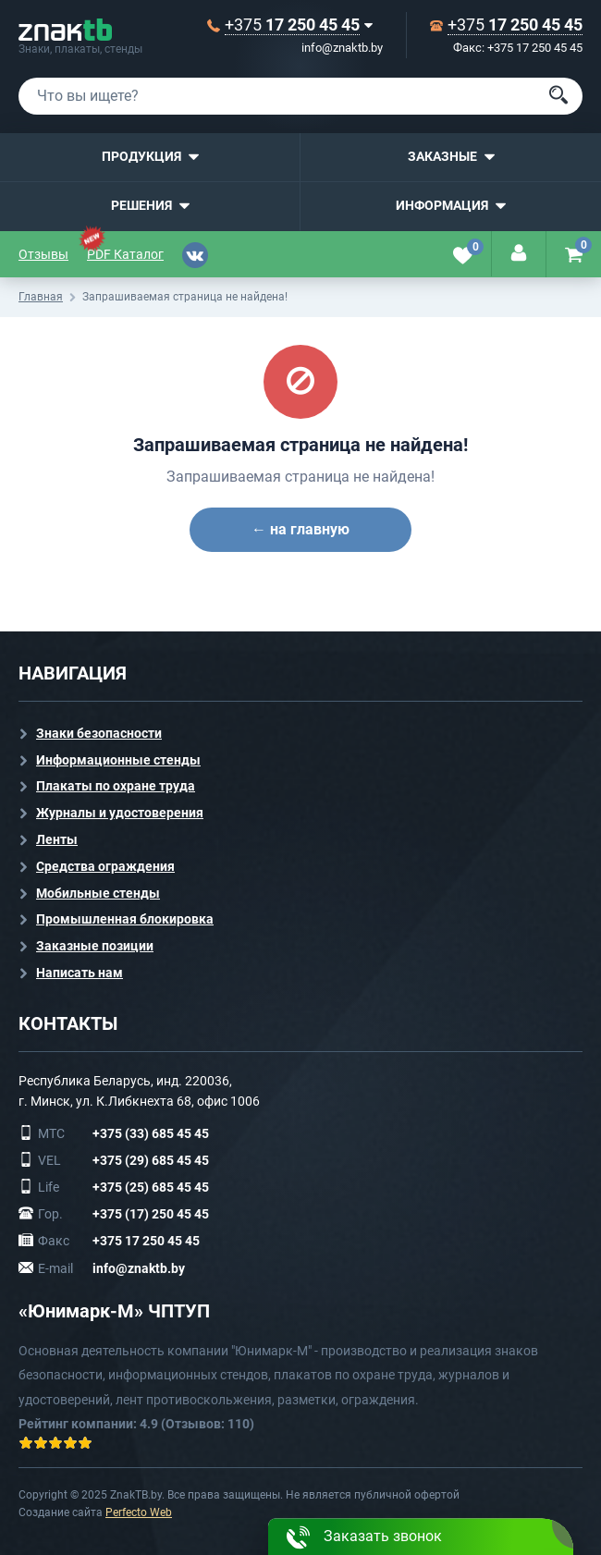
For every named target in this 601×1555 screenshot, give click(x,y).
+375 (292, 24)
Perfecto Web (138, 1512)
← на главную (300, 529)
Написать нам (79, 972)
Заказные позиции (94, 945)
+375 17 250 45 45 (146, 1240)
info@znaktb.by (342, 48)
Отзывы (43, 254)
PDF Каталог (125, 254)
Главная (40, 296)
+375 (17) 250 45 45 (150, 1213)
